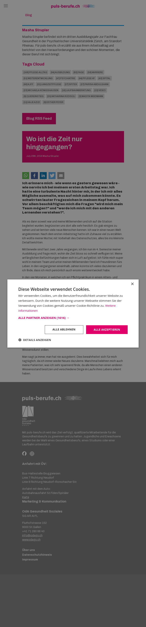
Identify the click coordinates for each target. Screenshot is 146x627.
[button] (73, 317)
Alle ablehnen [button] (63, 329)
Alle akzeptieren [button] (106, 329)
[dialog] (73, 313)
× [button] (132, 283)
